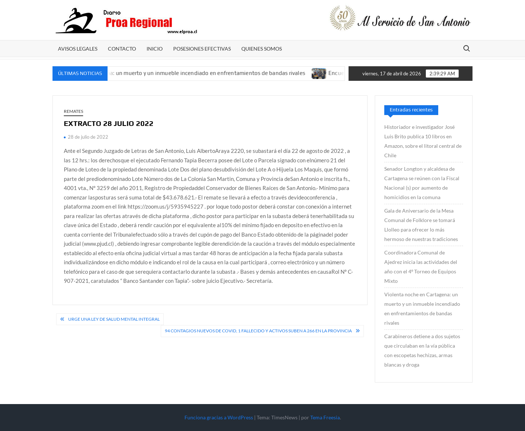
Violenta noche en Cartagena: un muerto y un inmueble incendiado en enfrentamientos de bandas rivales (176, 73)
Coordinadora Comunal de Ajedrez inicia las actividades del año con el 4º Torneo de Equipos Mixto (420, 266)
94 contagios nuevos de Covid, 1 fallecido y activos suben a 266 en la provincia (258, 330)
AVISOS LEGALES (77, 49)
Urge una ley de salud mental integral (114, 319)
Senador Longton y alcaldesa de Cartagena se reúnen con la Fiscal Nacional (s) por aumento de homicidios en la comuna (421, 183)
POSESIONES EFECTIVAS (202, 49)
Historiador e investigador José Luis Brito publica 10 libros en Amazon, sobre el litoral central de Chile (423, 141)
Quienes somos (261, 49)
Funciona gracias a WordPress (218, 417)
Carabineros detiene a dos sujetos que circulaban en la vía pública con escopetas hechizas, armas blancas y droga (422, 350)
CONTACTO (122, 49)
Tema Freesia (325, 417)
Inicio (155, 49)
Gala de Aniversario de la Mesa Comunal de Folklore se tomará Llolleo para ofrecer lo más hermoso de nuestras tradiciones (421, 224)
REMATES (73, 111)
